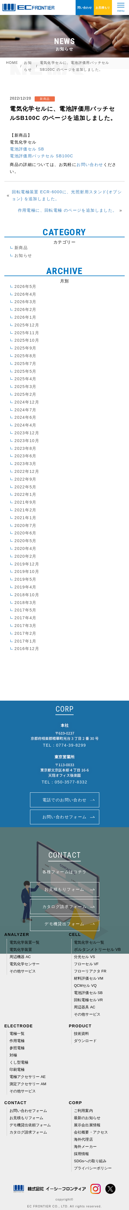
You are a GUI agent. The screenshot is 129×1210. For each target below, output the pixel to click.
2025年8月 (25, 355)
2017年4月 (25, 617)
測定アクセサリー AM (28, 1084)
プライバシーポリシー (93, 1168)
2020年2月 (25, 556)
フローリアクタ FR (90, 971)
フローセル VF (86, 964)
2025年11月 (26, 332)
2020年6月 (25, 533)
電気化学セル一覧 (89, 942)
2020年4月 (25, 548)
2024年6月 (25, 417)
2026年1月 (25, 317)
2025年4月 (25, 378)
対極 (13, 1055)
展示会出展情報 (87, 1125)
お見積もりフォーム (27, 1118)
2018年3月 (25, 602)
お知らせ (23, 255)
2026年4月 (25, 294)
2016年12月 (26, 648)
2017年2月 (25, 633)
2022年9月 (25, 479)
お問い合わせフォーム (28, 1110)
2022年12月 (26, 471)
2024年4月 (25, 425)
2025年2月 (25, 394)
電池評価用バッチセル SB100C (41, 156)
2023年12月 (26, 433)
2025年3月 (25, 386)
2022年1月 (25, 494)
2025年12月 (26, 325)
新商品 (21, 247)
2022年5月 (25, 487)
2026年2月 (25, 309)
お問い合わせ (89, 164)
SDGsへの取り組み (90, 1161)
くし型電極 (19, 1062)
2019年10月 (26, 571)
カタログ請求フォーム (28, 1132)
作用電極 (17, 1041)
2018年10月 (26, 594)
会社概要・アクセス (91, 1132)
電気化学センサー (25, 964)
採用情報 (81, 1154)
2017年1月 (25, 641)
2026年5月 (25, 286)
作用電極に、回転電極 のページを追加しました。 (67, 210)
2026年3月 (25, 301)
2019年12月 (26, 564)
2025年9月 (25, 348)
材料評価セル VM (88, 978)
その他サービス (23, 971)
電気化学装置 (21, 949)
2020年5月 (25, 540)
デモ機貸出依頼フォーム (30, 1125)
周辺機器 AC (20, 957)
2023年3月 (25, 463)
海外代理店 (83, 1139)
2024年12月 (26, 402)
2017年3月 (25, 625)
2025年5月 (25, 371)
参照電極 (17, 1048)
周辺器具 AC (84, 1007)
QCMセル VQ (85, 985)
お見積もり (103, 7)
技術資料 (81, 1033)
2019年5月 (25, 579)
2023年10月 (26, 440)
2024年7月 (25, 410)
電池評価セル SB (27, 149)
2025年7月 (25, 363)
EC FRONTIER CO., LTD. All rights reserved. (64, 1206)
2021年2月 (25, 510)
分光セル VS (84, 957)
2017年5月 (25, 610)
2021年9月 (25, 502)
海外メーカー (85, 1146)
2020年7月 (25, 525)
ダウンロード (85, 1041)
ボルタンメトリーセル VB (97, 949)
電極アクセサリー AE (28, 1077)
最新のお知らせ (87, 1118)
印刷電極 (17, 1069)
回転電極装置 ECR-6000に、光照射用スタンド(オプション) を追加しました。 (67, 195)
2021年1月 (25, 517)
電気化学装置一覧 (25, 942)
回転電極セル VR (88, 1000)
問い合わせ (84, 7)
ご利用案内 (83, 1110)
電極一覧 (17, 1033)
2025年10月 (26, 340)
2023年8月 (25, 448)
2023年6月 (25, 456)
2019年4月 (25, 587)
